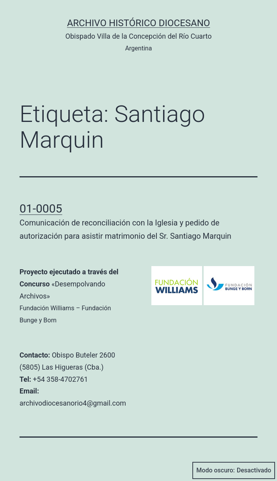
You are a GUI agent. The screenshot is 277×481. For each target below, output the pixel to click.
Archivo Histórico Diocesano (138, 23)
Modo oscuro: (233, 470)
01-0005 (41, 208)
